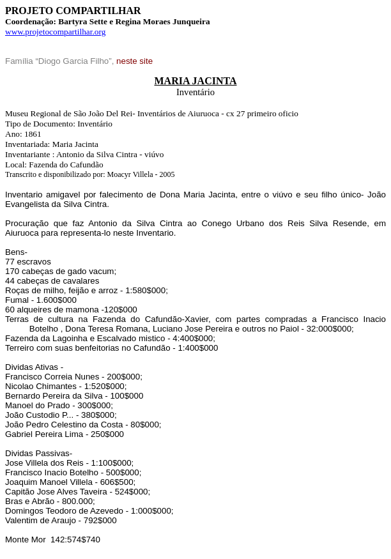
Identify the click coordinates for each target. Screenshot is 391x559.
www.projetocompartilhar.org (55, 31)
